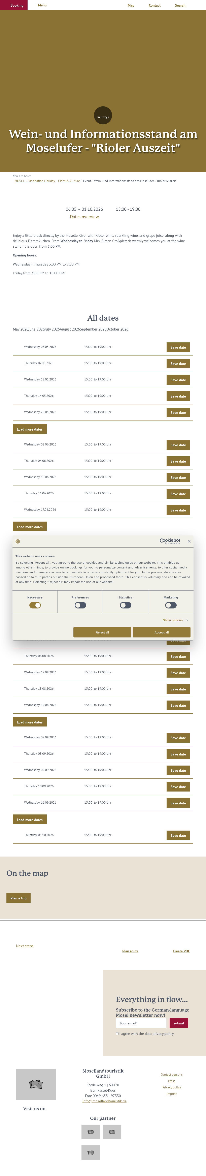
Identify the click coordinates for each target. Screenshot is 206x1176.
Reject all (102, 632)
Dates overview (84, 216)
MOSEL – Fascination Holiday (34, 181)
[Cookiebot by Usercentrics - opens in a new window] (162, 541)
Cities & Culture (69, 181)
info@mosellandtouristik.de (104, 1101)
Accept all (161, 632)
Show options (173, 620)
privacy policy (162, 1033)
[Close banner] (189, 541)
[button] (14, 5)
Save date (178, 347)
